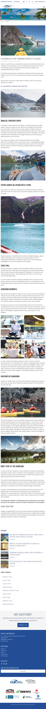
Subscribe (23, 671)
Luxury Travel (7, 584)
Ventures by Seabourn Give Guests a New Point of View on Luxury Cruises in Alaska (27, 536)
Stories (7, 21)
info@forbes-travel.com (6, 1)
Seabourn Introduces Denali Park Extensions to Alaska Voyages (26, 553)
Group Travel (6, 580)
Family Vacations (7, 587)
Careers (3, 652)
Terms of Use (4, 656)
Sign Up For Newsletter (40, 1)
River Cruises (6, 597)
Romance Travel (7, 601)
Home (2, 21)
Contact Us (23, 625)
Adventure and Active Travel (11, 590)
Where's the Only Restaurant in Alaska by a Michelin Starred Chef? (25, 544)
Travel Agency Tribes (30, 704)
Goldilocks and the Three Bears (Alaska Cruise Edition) (26, 562)
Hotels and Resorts (8, 604)
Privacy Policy (4, 654)
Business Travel (7, 577)
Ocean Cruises (7, 594)
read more (12, 539)
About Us (3, 649)
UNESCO (20, 486)
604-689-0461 (17, 1)
